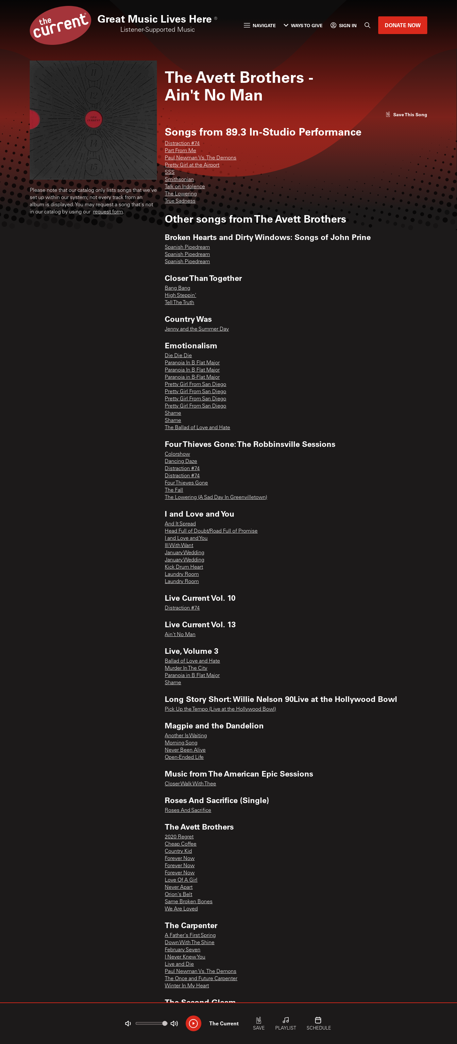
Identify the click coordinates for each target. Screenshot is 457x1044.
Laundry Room (182, 574)
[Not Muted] (127, 1023)
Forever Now (180, 858)
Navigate (260, 25)
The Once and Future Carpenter (201, 978)
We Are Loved (181, 909)
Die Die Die (178, 355)
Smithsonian (179, 179)
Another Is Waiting (186, 736)
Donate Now (403, 25)
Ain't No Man (180, 634)
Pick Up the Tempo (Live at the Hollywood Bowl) (220, 709)
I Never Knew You (185, 957)
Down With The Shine (189, 942)
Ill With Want (179, 545)
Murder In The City (186, 668)
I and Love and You (186, 538)
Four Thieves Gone (186, 483)
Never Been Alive (185, 750)
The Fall (174, 490)
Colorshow (177, 454)
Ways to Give (303, 25)
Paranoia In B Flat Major (192, 363)
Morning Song (181, 743)
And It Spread (180, 524)
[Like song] (406, 114)
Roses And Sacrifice (188, 810)
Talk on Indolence (185, 187)
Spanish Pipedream (187, 247)
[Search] (367, 25)
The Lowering (181, 194)
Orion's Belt (178, 894)
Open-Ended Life (184, 757)
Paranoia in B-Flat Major (192, 377)
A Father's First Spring (190, 935)
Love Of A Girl (181, 880)
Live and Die (179, 964)
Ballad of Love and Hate (192, 661)
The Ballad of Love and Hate (197, 427)
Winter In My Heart (187, 986)
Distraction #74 (182, 143)
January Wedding (184, 553)
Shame (173, 413)
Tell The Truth (179, 302)
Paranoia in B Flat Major (192, 675)
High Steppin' (180, 295)
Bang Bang (177, 288)
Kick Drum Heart (184, 567)
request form (108, 212)
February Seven (182, 950)
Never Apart (179, 887)
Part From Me (180, 151)
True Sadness (180, 201)
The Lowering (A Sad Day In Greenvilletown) (216, 497)
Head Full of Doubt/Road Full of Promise (211, 531)
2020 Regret (179, 837)
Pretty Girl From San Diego (195, 384)
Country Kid (178, 851)
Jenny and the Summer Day (197, 329)
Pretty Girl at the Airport (192, 165)
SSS (170, 172)
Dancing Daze (181, 461)
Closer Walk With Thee (190, 784)
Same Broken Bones (188, 902)
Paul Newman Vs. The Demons (200, 158)
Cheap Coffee (180, 844)
